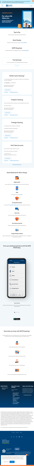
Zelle (21, 194)
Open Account (7, 89)
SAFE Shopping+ (26, 50)
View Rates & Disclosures (16, 164)
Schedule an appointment (14, 160)
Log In (31, 5)
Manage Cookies (6, 461)
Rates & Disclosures (5, 442)
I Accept (12, 461)
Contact (13, 432)
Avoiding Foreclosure (5, 443)
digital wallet (16, 184)
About (21, 432)
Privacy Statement (21, 458)
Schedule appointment (14, 92)
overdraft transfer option (14, 204)
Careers (17, 432)
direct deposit (24, 42)
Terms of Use (4, 439)
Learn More (6, 92)
